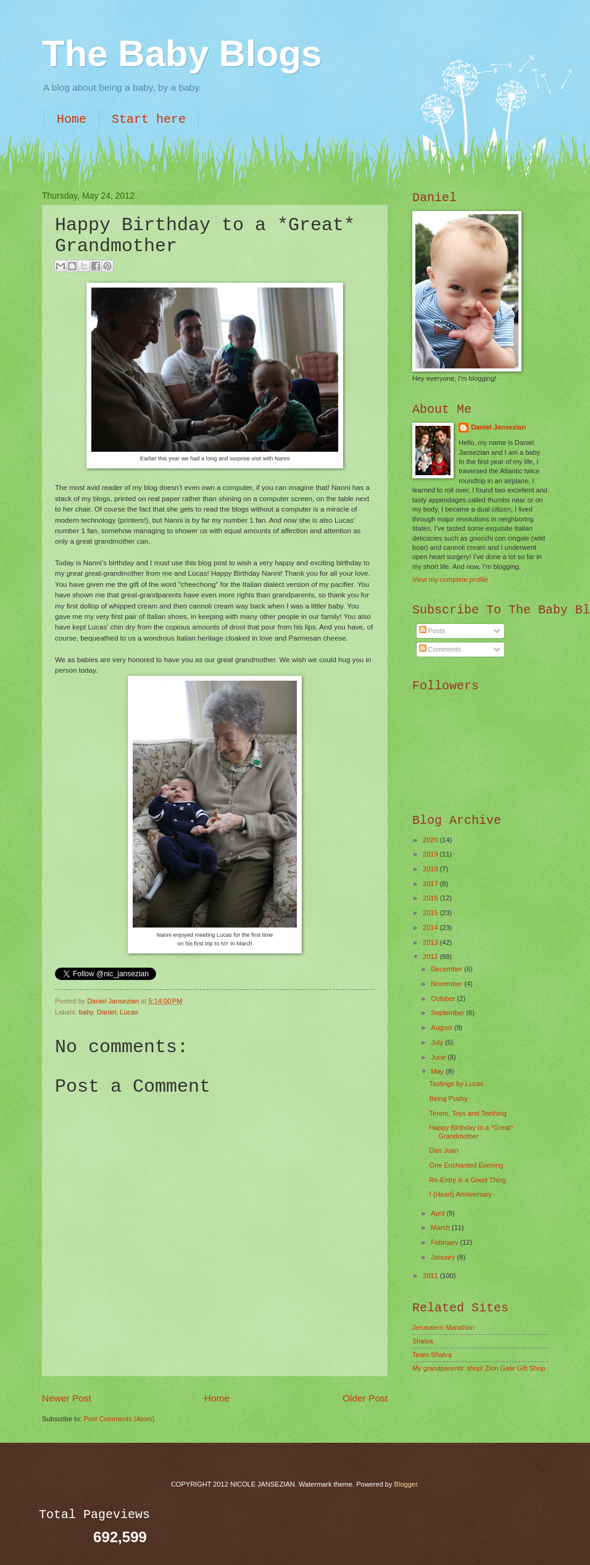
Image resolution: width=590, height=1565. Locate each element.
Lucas (129, 1012)
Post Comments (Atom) (118, 1418)
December (447, 969)
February (445, 1242)
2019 (431, 854)
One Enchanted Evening (467, 1165)
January (444, 1257)
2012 (431, 956)
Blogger (405, 1484)
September (448, 1012)
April (438, 1213)
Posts (432, 630)
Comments (440, 649)
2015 (431, 912)
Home (71, 119)
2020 (431, 840)
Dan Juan (444, 1150)
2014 (431, 927)
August (442, 1027)
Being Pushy (449, 1098)
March (441, 1227)
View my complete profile (450, 579)
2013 (431, 942)
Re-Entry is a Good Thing (468, 1180)
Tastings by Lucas (457, 1083)
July (438, 1042)
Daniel (106, 1012)
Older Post (365, 1398)
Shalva (422, 1341)
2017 (431, 883)
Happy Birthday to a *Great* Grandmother (471, 1131)
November (447, 983)
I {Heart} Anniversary (461, 1194)
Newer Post (66, 1398)
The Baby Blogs (182, 53)
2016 (431, 898)
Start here (149, 119)
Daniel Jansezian (114, 1001)
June (439, 1057)
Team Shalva (432, 1354)
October (444, 998)
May (438, 1071)
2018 (431, 869)
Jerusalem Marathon (443, 1327)
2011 (431, 1275)
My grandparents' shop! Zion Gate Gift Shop (479, 1368)
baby (86, 1012)
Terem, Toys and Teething (468, 1113)
